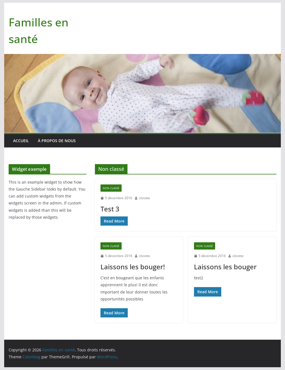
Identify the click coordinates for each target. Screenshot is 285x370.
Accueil (21, 140)
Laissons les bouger (225, 266)
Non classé (111, 188)
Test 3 (109, 208)
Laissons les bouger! (132, 266)
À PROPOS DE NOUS (57, 140)
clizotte (144, 198)
